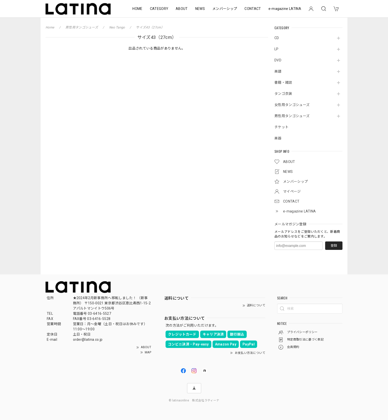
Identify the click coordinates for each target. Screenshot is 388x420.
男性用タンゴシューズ (292, 116)
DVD (277, 60)
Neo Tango (117, 27)
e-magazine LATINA (284, 9)
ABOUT (182, 9)
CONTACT (252, 9)
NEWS (200, 9)
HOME (137, 9)
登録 (334, 245)
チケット (281, 127)
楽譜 (278, 71)
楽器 (278, 138)
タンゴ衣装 (283, 94)
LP (276, 49)
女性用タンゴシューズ (292, 105)
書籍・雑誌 (283, 82)
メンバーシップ (224, 9)
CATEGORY (159, 9)
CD (276, 38)
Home (50, 27)
